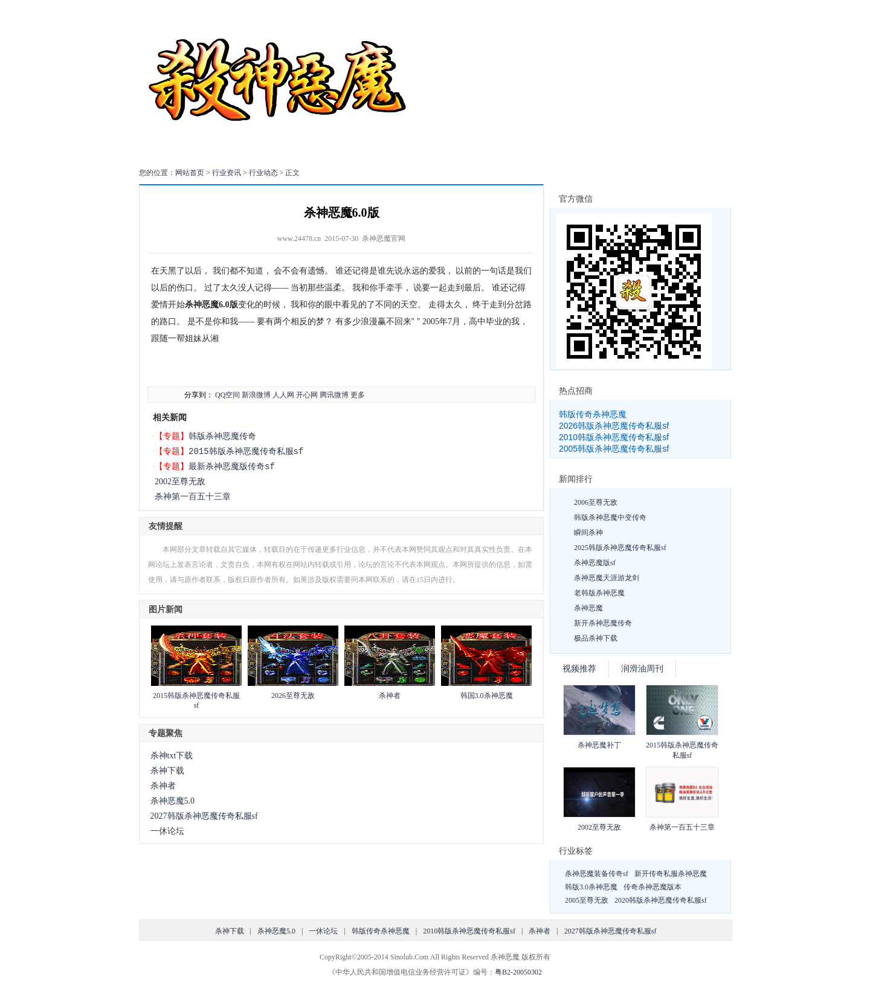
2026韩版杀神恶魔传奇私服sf (614, 425)
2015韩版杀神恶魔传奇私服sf (245, 451)
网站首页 (189, 172)
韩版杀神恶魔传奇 (222, 436)
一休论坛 (167, 831)
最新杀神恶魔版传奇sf (231, 466)
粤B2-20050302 (518, 972)
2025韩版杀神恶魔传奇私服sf (620, 547)
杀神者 (390, 695)
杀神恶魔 (588, 608)
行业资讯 (226, 172)
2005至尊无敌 (586, 900)
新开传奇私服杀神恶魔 (670, 873)
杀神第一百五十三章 (193, 496)
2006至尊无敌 (595, 502)
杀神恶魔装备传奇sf (596, 873)
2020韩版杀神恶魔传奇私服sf (660, 900)
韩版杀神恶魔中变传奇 (610, 517)
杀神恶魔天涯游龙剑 (606, 578)
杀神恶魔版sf (595, 563)
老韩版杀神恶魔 (599, 593)
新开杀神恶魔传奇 (603, 623)
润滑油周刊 (642, 668)
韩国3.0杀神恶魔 (486, 695)
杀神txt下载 (171, 755)
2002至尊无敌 (180, 481)
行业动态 (263, 172)
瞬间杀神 (588, 532)
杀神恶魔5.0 (172, 800)
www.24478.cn (299, 238)
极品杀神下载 (595, 638)
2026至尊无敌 (293, 695)
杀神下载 (167, 770)
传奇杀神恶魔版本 (653, 887)
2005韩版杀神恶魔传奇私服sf (614, 448)
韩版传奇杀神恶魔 (593, 414)
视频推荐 (579, 668)
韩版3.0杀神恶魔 (591, 887)
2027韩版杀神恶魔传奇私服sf (204, 816)
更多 (357, 395)
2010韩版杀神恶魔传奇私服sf (614, 437)
